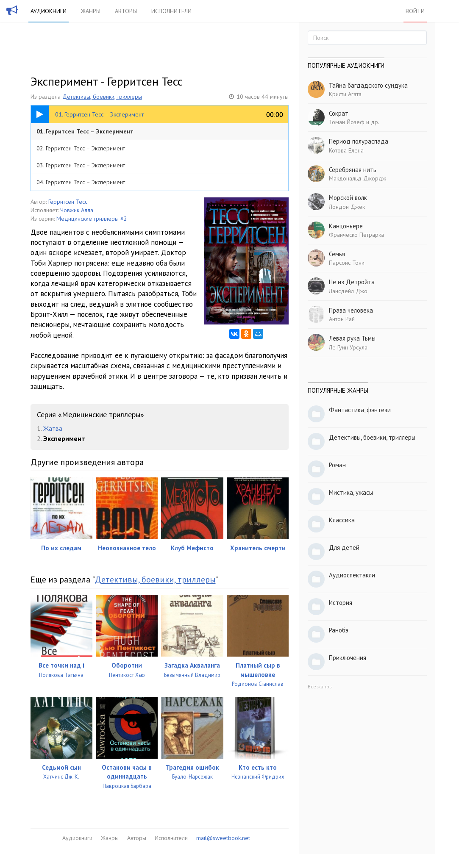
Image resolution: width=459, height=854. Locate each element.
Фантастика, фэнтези (360, 410)
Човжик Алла (76, 210)
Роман (337, 465)
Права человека (351, 310)
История (340, 603)
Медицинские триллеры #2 (91, 218)
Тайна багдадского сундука (368, 85)
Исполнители (171, 11)
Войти (415, 11)
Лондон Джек (347, 207)
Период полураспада (358, 141)
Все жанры (320, 686)
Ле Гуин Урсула (348, 347)
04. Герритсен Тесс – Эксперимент (80, 182)
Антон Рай (342, 319)
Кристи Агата (345, 94)
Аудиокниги (49, 11)
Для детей (344, 547)
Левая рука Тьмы (352, 338)
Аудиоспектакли (352, 575)
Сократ (338, 113)
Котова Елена (346, 150)
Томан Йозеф (346, 122)
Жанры (90, 11)
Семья (337, 254)
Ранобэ (338, 630)
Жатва (52, 428)
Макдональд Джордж (357, 178)
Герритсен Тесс (67, 201)
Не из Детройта (352, 282)
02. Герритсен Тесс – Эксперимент (80, 148)
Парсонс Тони (346, 262)
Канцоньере (346, 226)
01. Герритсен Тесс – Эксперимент (85, 131)
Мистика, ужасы (351, 492)
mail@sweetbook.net (223, 838)
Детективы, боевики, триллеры (102, 96)
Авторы (126, 11)
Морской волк (348, 198)
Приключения (347, 658)
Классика (342, 520)
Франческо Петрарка (356, 234)
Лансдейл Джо (348, 291)
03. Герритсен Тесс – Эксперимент (80, 165)
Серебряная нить (352, 170)
